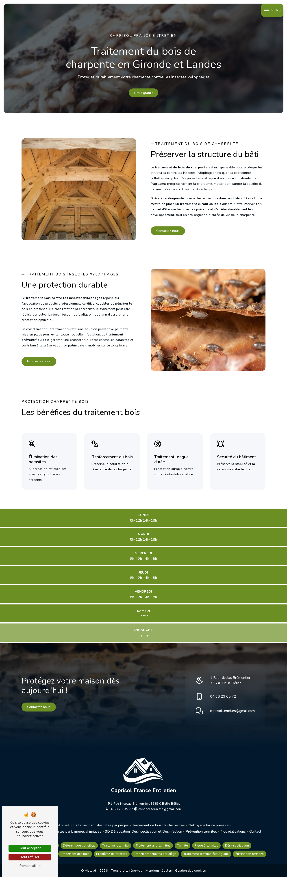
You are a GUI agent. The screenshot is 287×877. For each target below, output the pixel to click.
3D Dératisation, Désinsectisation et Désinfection (143, 831)
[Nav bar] (272, 10)
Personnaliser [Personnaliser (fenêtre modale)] (30, 865)
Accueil (63, 825)
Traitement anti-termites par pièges (101, 825)
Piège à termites (206, 845)
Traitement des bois (75, 853)
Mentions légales (159, 870)
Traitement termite (115, 845)
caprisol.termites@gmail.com (232, 710)
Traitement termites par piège (155, 853)
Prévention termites (201, 831)
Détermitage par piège (79, 845)
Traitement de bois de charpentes (158, 825)
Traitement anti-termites (153, 845)
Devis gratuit (143, 92)
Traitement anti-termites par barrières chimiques (63, 831)
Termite (182, 845)
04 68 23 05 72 (223, 696)
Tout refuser (29, 857)
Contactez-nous (167, 230)
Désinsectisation (237, 845)
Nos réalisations (39, 361)
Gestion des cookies (190, 870)
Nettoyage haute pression (208, 825)
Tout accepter (30, 848)
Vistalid (91, 870)
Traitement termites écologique (206, 853)
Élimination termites (249, 853)
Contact (255, 831)
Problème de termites (111, 853)
